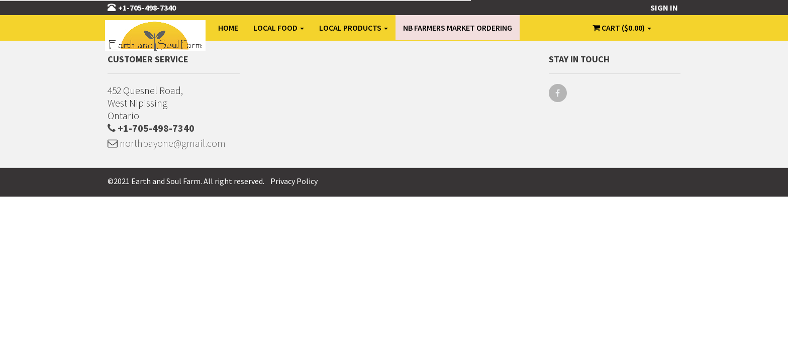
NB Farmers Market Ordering (457, 28)
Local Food (278, 28)
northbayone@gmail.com (167, 143)
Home (228, 28)
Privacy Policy (294, 181)
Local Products (353, 28)
